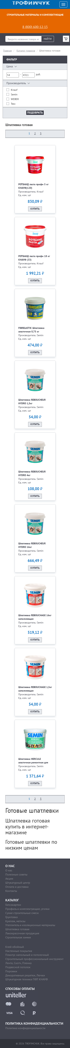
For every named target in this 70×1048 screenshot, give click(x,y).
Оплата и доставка (16, 886)
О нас (8, 870)
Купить (35, 208)
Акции (9, 878)
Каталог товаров (26, 50)
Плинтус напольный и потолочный (27, 955)
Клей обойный (14, 947)
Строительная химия (18, 937)
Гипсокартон (13, 904)
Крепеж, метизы (15, 921)
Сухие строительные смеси (22, 913)
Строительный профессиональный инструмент (34, 959)
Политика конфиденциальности (25, 1028)
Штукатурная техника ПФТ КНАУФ (26, 979)
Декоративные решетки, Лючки (25, 975)
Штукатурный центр (17, 882)
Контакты (11, 891)
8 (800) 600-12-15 (35, 27)
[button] (35, 66)
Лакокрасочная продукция (22, 933)
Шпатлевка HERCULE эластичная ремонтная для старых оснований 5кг (33, 762)
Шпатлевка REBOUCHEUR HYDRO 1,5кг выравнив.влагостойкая (32, 403)
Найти (48, 38)
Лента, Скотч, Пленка (18, 963)
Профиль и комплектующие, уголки (27, 909)
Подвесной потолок (17, 967)
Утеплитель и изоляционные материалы (30, 925)
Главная (7, 50)
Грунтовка (11, 917)
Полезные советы (16, 874)
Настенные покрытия (18, 951)
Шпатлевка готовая (17, 929)
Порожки (11, 971)
